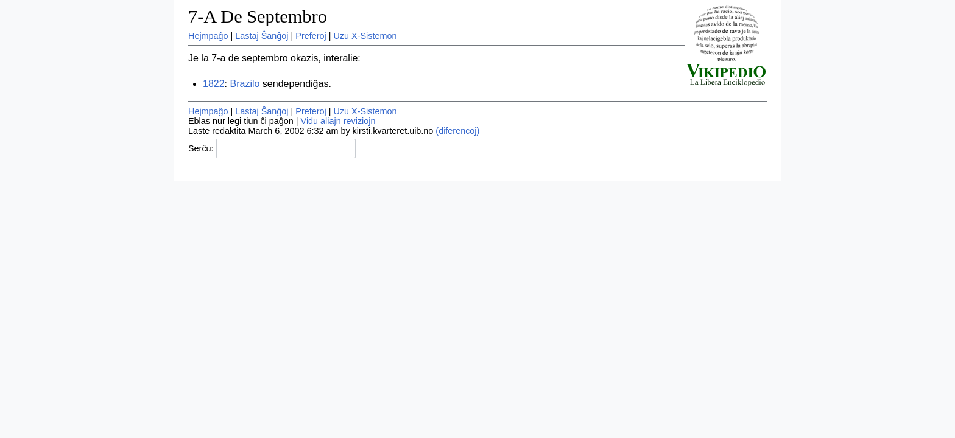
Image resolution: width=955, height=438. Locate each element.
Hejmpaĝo (208, 36)
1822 (214, 83)
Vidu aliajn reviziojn (338, 121)
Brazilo (244, 83)
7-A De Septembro (257, 16)
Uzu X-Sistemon (364, 36)
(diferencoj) (457, 131)
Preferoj (310, 36)
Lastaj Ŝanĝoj (261, 36)
